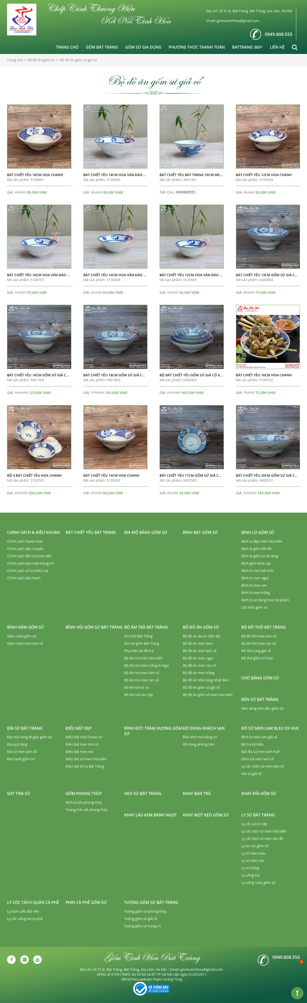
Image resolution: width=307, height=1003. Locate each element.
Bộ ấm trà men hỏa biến (143, 658)
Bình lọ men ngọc (255, 578)
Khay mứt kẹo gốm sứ (206, 815)
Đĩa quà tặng (17, 744)
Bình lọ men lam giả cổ (259, 737)
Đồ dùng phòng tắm (199, 744)
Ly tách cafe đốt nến (23, 911)
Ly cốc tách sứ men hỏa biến (264, 831)
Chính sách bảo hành (24, 578)
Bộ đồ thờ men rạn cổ (258, 643)
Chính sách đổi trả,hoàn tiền (29, 556)
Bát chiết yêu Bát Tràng (91, 532)
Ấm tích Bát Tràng (138, 636)
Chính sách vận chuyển (25, 548)
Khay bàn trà (197, 793)
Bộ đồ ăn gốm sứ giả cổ (201, 687)
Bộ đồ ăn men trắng (198, 672)
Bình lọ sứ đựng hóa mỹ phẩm (265, 600)
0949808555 (185, 192)
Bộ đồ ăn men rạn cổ (199, 665)
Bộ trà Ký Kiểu (252, 744)
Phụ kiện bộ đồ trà (139, 650)
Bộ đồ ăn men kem (198, 643)
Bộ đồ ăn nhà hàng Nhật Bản (205, 680)
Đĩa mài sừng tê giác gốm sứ (29, 737)
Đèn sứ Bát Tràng (259, 699)
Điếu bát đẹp (79, 728)
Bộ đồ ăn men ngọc (198, 658)
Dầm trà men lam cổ (257, 759)
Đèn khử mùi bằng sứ (200, 737)
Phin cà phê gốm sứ (86, 902)
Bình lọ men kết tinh (257, 570)
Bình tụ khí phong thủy (84, 802)
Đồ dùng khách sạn (204, 728)
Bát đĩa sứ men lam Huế (260, 751)
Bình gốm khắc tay (256, 563)
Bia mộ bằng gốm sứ (145, 532)
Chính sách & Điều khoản (33, 532)
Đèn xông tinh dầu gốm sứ (262, 708)
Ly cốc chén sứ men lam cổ (262, 766)
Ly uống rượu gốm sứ (258, 882)
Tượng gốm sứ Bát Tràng (151, 902)
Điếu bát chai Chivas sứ (84, 737)
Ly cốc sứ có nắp (254, 824)
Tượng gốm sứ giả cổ (140, 918)
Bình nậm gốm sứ (25, 627)
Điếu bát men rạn (79, 751)
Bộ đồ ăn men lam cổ (199, 650)
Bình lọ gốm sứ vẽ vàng (259, 556)
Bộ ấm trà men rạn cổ (141, 680)
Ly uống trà (250, 875)
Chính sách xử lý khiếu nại (27, 570)
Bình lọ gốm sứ (257, 532)
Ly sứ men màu (253, 853)
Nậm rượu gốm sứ (21, 636)
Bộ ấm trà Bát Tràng (146, 627)
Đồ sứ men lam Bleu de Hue (270, 728)
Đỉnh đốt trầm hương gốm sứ (153, 731)
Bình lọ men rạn (254, 585)
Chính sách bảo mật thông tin (30, 563)
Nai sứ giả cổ (251, 773)
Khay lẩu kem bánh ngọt (150, 815)
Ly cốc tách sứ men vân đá (262, 838)
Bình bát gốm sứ (200, 532)
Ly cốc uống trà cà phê (25, 918)
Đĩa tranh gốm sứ (21, 759)
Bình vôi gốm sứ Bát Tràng (94, 627)
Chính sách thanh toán (25, 541)
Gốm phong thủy (84, 793)
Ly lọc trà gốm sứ (254, 846)
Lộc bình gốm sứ (254, 607)
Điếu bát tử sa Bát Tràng (85, 766)
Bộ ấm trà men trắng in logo (146, 665)
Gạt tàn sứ (18, 793)
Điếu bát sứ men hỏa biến (86, 759)
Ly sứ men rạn (252, 860)
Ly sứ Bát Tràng (258, 815)
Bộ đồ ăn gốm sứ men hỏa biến (208, 694)
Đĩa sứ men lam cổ (22, 751)
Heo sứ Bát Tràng (142, 793)
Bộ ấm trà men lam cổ (141, 672)
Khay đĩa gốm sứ (258, 793)
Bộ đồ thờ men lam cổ (258, 636)
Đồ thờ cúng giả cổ (256, 650)
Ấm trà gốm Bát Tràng (141, 643)
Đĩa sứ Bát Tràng (25, 728)
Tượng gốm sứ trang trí (142, 926)
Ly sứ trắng (250, 868)
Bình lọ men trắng (255, 592)
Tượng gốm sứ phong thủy (145, 911)
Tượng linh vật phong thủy (86, 809)
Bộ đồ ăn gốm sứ (201, 627)
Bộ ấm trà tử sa (136, 687)
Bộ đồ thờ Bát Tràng (263, 627)
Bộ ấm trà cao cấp (138, 694)
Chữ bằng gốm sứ (260, 678)
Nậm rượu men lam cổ (25, 643)
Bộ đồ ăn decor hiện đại (202, 636)
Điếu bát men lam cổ (82, 744)
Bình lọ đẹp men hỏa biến (261, 541)
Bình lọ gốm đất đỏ (256, 548)
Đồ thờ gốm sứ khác (257, 658)
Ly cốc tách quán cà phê (33, 902)
